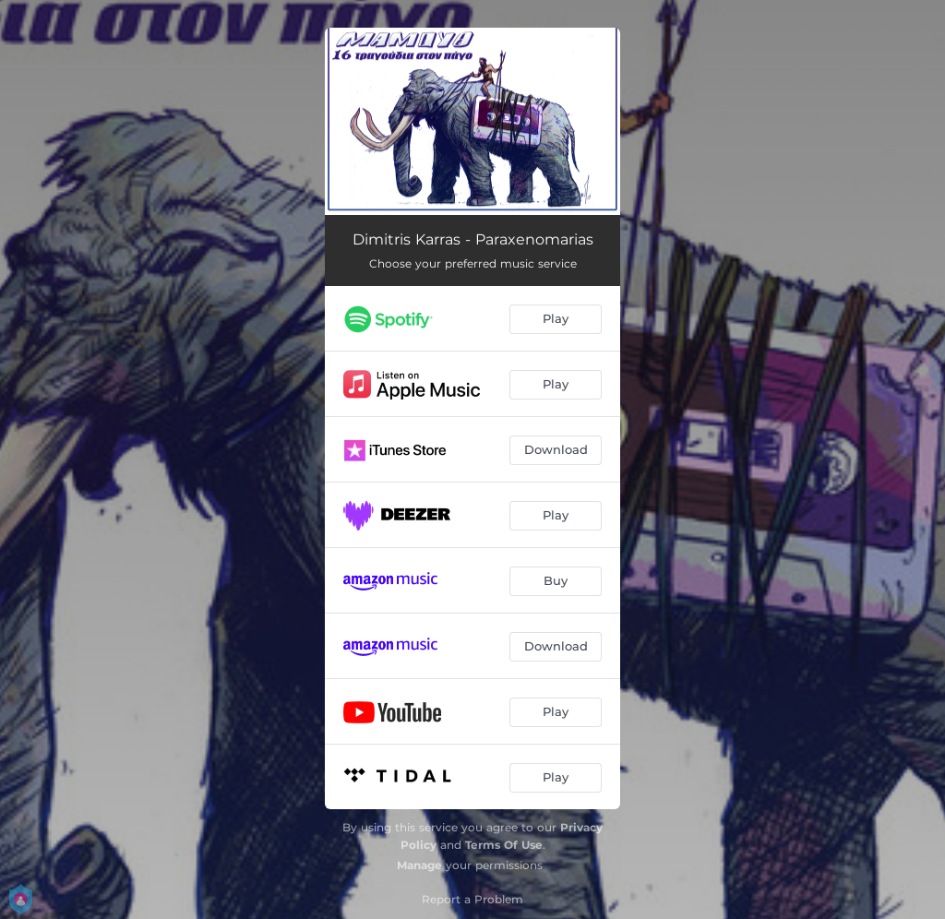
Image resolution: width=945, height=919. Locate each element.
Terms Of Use (504, 845)
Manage (419, 865)
